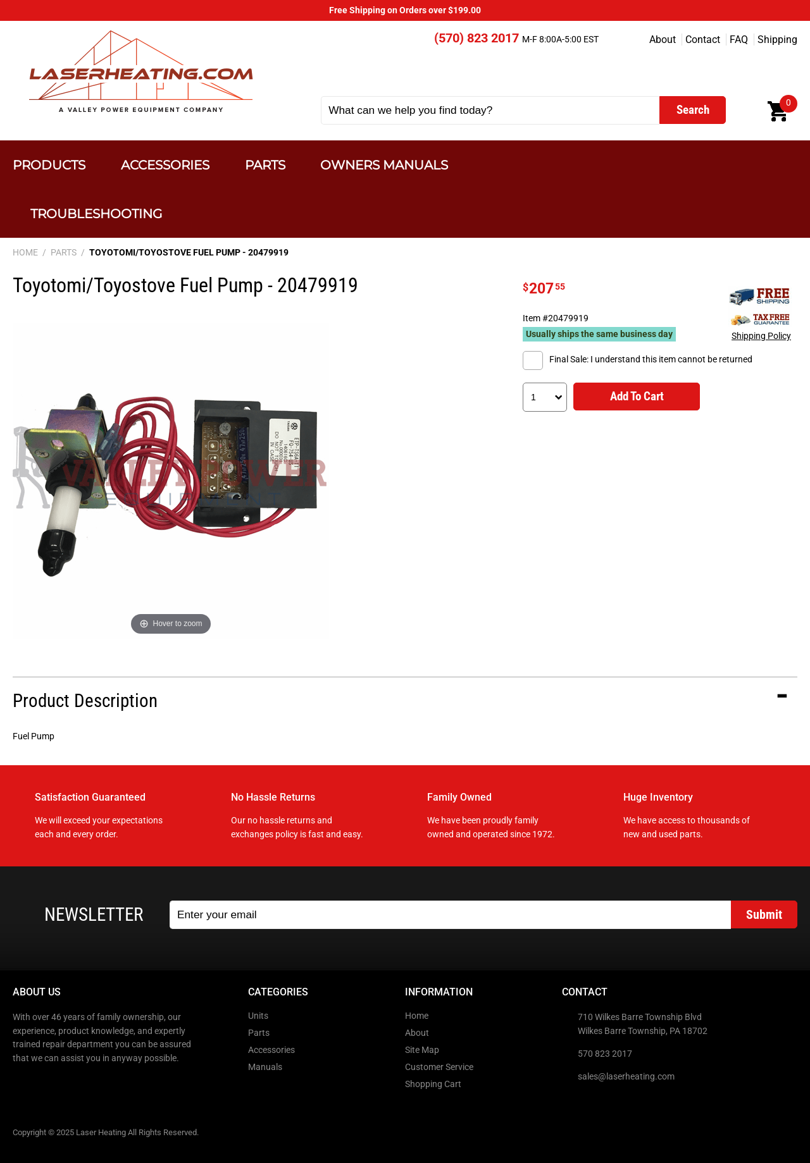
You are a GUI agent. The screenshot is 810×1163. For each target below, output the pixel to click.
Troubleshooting (96, 213)
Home (416, 1016)
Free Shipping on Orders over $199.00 (405, 10)
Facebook (23, 1085)
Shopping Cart (433, 1084)
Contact (702, 40)
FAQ (739, 40)
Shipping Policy (761, 336)
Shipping (777, 40)
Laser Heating (140, 71)
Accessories (165, 165)
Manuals (265, 1067)
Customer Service (439, 1067)
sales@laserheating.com (626, 1076)
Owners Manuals (384, 165)
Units (258, 1016)
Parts (265, 165)
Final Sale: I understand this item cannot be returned (650, 359)
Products (49, 165)
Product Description (85, 700)
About (662, 40)
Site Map (422, 1050)
